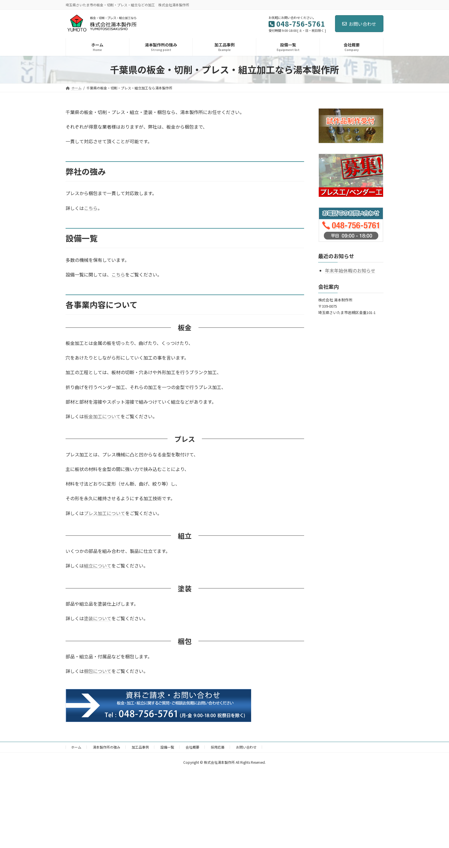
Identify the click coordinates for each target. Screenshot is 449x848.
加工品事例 (140, 747)
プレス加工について (104, 513)
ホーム (76, 747)
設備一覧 (167, 747)
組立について (97, 565)
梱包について (97, 671)
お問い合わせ (359, 23)
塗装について (97, 618)
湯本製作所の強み (106, 747)
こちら (91, 208)
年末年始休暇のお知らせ (350, 270)
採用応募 (217, 747)
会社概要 (192, 747)
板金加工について (102, 416)
